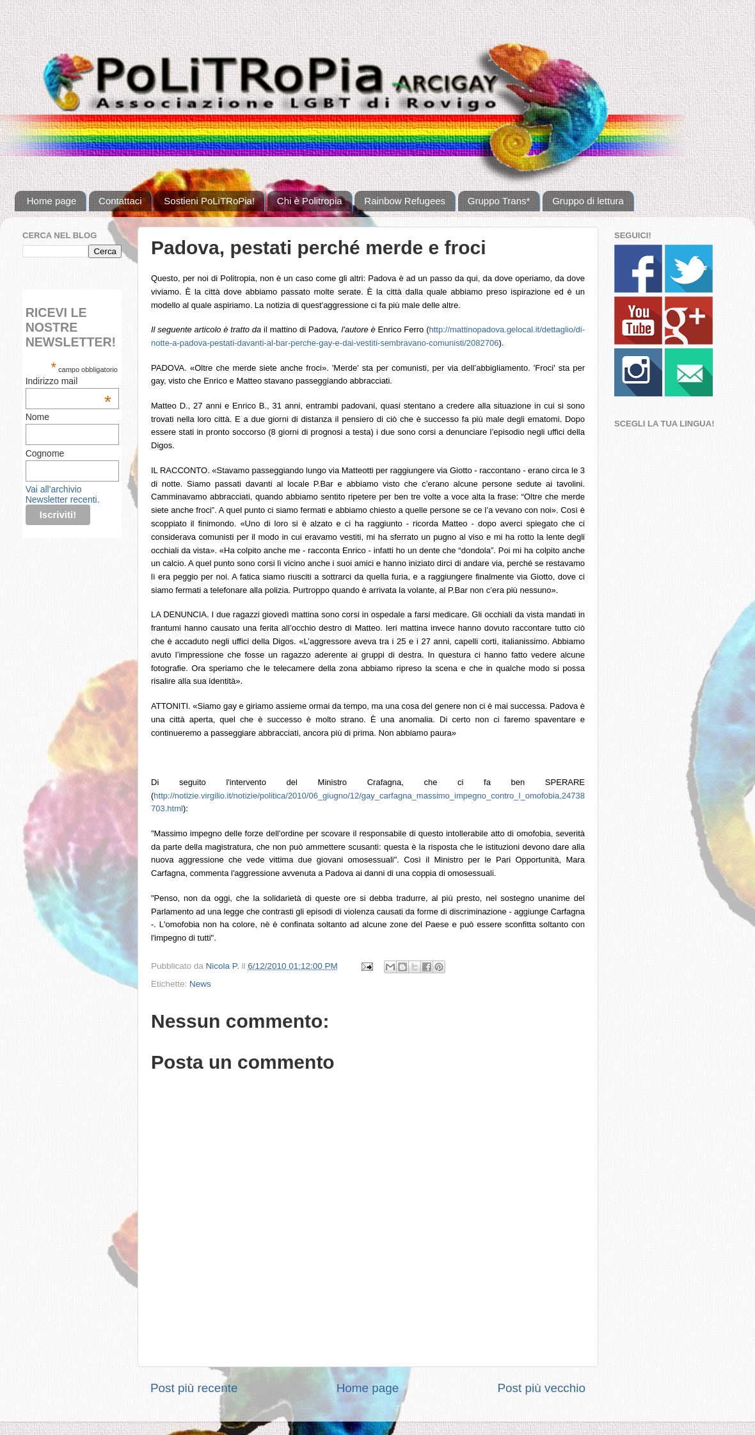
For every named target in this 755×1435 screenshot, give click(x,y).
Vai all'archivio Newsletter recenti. (63, 494)
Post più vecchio (541, 1388)
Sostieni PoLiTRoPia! (209, 200)
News (200, 984)
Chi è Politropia (309, 200)
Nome (37, 417)
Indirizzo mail (68, 381)
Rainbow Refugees (404, 200)
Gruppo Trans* (499, 200)
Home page (52, 200)
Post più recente (194, 1388)
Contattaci (120, 200)
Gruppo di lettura (588, 200)
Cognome (45, 453)
